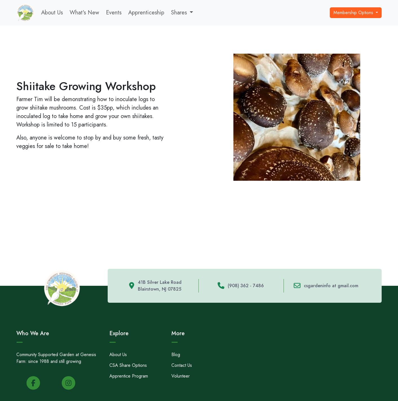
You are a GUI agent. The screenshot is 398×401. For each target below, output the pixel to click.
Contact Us (181, 365)
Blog (175, 354)
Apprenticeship (146, 12)
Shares (179, 12)
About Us (52, 12)
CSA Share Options (128, 365)
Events (113, 12)
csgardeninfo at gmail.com (331, 285)
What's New (84, 12)
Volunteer (180, 376)
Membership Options (354, 12)
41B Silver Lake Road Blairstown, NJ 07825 (160, 285)
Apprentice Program (128, 376)
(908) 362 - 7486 (246, 285)
